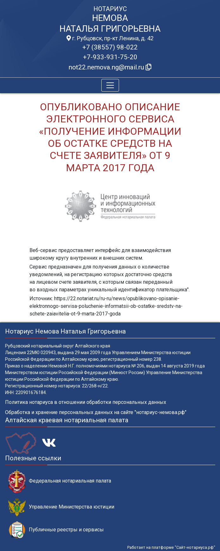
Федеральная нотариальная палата (59, 481)
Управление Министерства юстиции (61, 507)
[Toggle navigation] (110, 85)
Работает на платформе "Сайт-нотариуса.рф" (171, 547)
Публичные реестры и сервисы (56, 530)
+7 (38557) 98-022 (110, 47)
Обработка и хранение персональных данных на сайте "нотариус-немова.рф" (95, 412)
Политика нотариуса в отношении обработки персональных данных (85, 402)
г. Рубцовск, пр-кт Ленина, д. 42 (110, 38)
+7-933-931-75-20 (110, 57)
